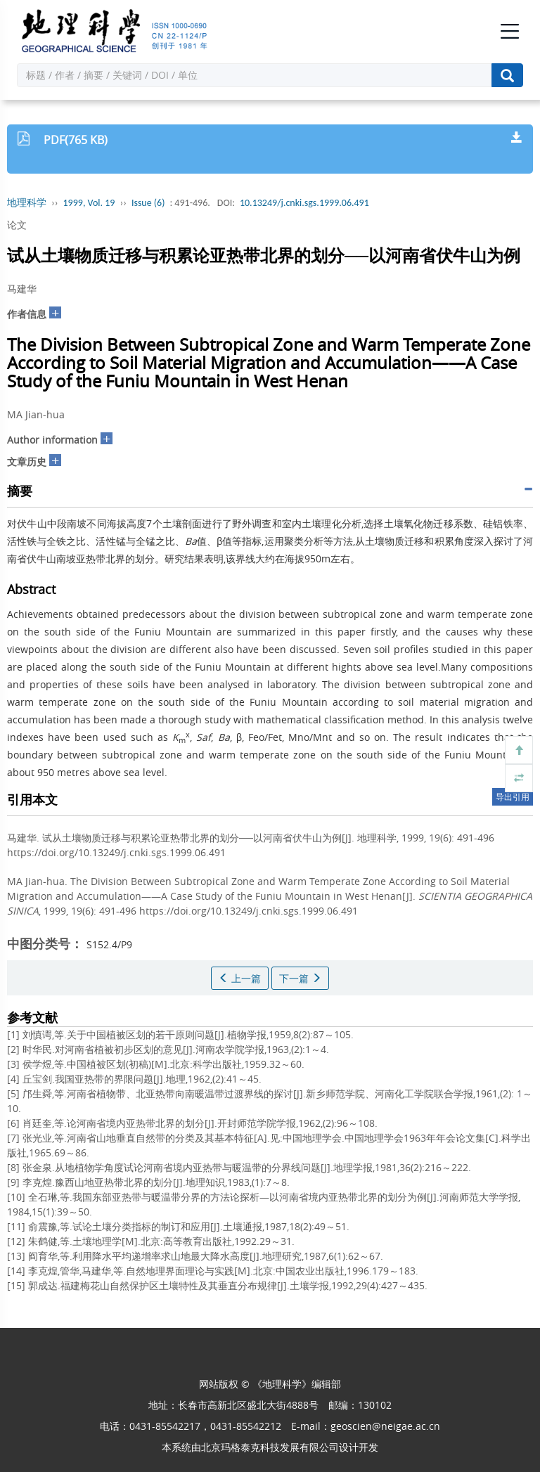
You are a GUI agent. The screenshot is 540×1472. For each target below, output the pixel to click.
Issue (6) (148, 203)
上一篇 (240, 978)
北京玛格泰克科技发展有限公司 (270, 1447)
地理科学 (26, 203)
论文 (17, 224)
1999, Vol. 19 (89, 203)
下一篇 (300, 978)
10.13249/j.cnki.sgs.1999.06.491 (304, 203)
